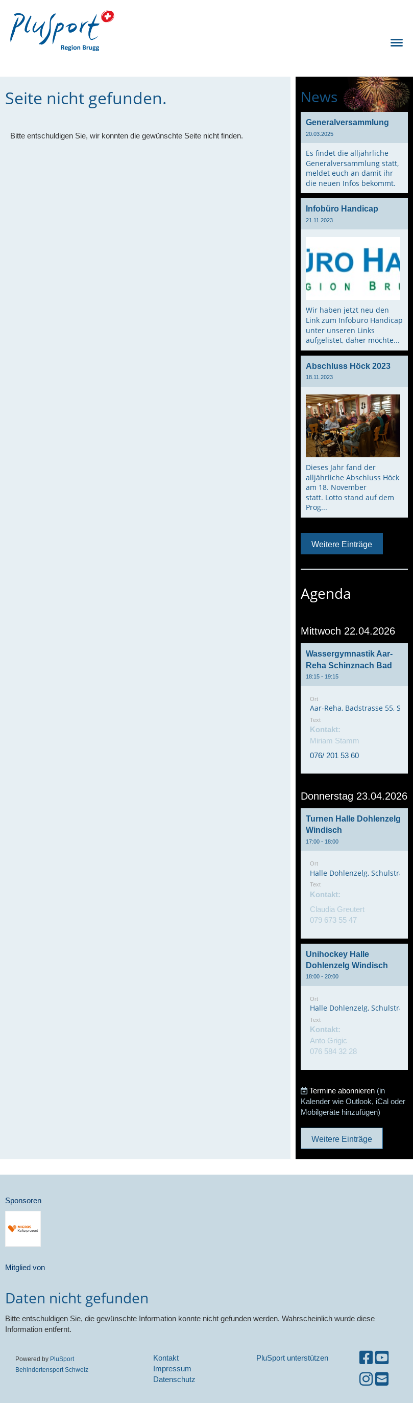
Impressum (172, 1368)
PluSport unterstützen (292, 1357)
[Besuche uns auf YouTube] (381, 1358)
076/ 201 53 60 (334, 755)
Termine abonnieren (342, 1090)
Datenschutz (174, 1379)
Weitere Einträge (341, 544)
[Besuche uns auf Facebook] (366, 1358)
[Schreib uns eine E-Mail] (381, 1379)
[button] (354, 708)
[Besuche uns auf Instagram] (366, 1379)
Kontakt (166, 1357)
